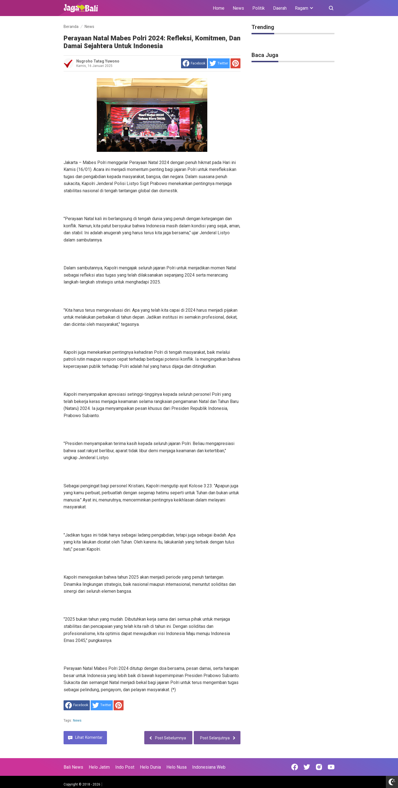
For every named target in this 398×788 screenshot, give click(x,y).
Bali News (73, 767)
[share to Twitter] (219, 63)
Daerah (280, 8)
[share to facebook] (194, 63)
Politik (258, 8)
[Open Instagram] (319, 767)
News (238, 8)
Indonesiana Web (209, 767)
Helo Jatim (99, 767)
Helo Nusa (176, 767)
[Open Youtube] (331, 767)
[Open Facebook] (294, 767)
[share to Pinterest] (235, 63)
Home (218, 8)
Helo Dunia (150, 767)
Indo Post (124, 767)
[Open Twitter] (306, 767)
